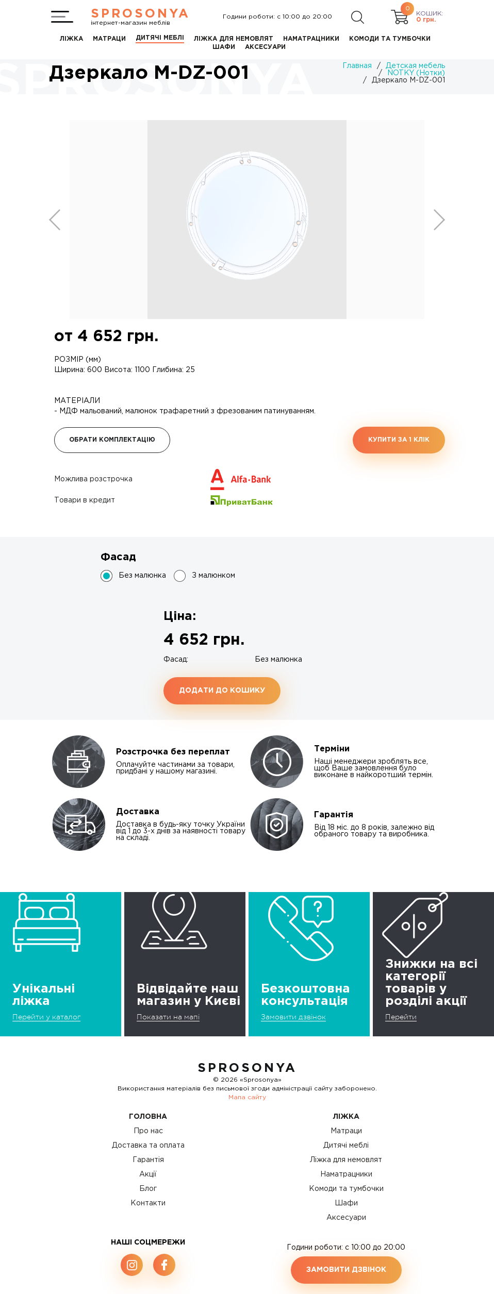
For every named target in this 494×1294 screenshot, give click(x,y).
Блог (148, 1189)
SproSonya (247, 1068)
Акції (148, 1174)
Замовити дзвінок (293, 1017)
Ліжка (346, 1117)
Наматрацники (346, 1174)
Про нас (148, 1131)
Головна (148, 1117)
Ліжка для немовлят (346, 1160)
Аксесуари (346, 1218)
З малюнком (213, 576)
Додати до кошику (222, 690)
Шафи (346, 1203)
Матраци (346, 1131)
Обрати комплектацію (112, 440)
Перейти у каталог (46, 1017)
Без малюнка (142, 576)
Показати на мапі (168, 1017)
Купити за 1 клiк (399, 440)
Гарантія (148, 1160)
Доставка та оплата (148, 1145)
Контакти (148, 1203)
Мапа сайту (247, 1097)
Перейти (401, 1017)
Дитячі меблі (346, 1145)
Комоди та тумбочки (346, 1189)
